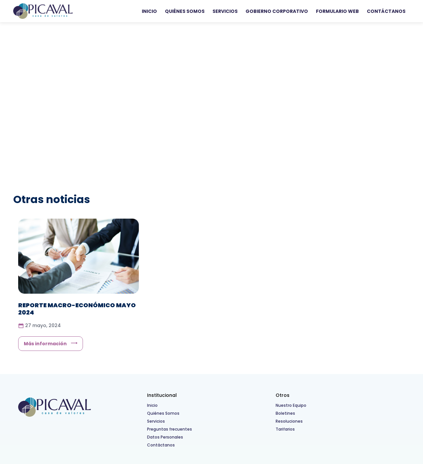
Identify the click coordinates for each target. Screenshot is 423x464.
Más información (45, 343)
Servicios (225, 11)
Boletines (285, 413)
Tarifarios (285, 429)
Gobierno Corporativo (277, 11)
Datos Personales (165, 437)
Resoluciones (289, 421)
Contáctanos (386, 11)
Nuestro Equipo (291, 405)
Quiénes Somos (185, 11)
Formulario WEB (337, 11)
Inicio (149, 11)
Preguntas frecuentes (169, 429)
